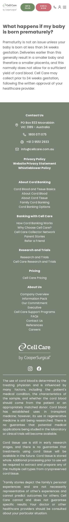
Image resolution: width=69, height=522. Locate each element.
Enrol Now (43, 7)
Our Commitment (34, 303)
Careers (34, 329)
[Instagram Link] (30, 368)
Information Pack (34, 299)
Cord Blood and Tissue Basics (34, 189)
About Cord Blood (34, 193)
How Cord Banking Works (34, 223)
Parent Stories (34, 236)
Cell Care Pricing (35, 278)
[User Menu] (59, 7)
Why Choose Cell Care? (34, 227)
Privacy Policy (34, 159)
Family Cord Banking (34, 202)
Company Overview (34, 294)
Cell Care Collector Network (34, 232)
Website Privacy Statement (34, 163)
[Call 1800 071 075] (54, 7)
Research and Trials (34, 257)
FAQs (34, 316)
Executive (34, 307)
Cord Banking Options (34, 207)
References (34, 325)
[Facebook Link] (39, 368)
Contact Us (34, 115)
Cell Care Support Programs (34, 312)
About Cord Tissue (34, 198)
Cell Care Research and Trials (34, 262)
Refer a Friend (34, 241)
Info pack (28, 7)
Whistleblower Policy (34, 168)
